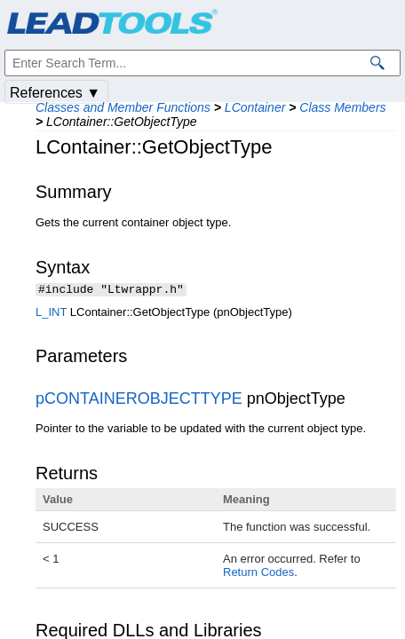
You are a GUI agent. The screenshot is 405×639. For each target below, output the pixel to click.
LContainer (255, 107)
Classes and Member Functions (123, 107)
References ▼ (55, 92)
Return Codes (258, 573)
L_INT (51, 313)
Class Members (342, 107)
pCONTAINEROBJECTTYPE (139, 400)
